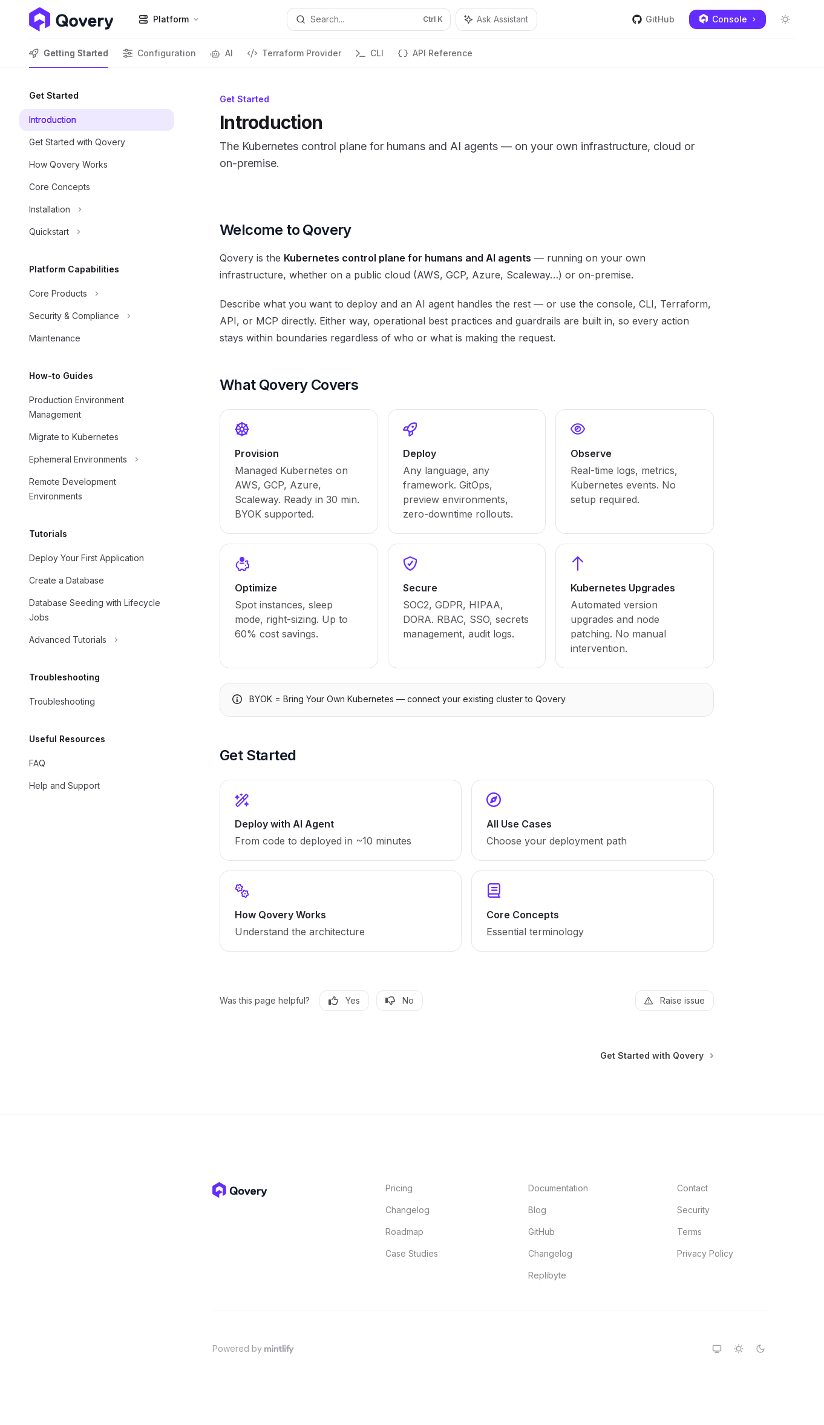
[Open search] (368, 19)
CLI (370, 58)
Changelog (407, 1210)
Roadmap (404, 1231)
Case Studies (411, 1253)
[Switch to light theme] (738, 1348)
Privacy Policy (705, 1253)
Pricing (399, 1188)
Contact (692, 1188)
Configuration (159, 58)
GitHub (653, 19)
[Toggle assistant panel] (496, 19)
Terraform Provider (294, 58)
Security (693, 1210)
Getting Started (68, 58)
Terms (689, 1231)
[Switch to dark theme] (760, 1348)
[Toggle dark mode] (785, 19)
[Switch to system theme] (716, 1348)
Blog (537, 1210)
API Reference (435, 58)
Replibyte (547, 1275)
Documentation (558, 1188)
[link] (299, 471)
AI (222, 58)
